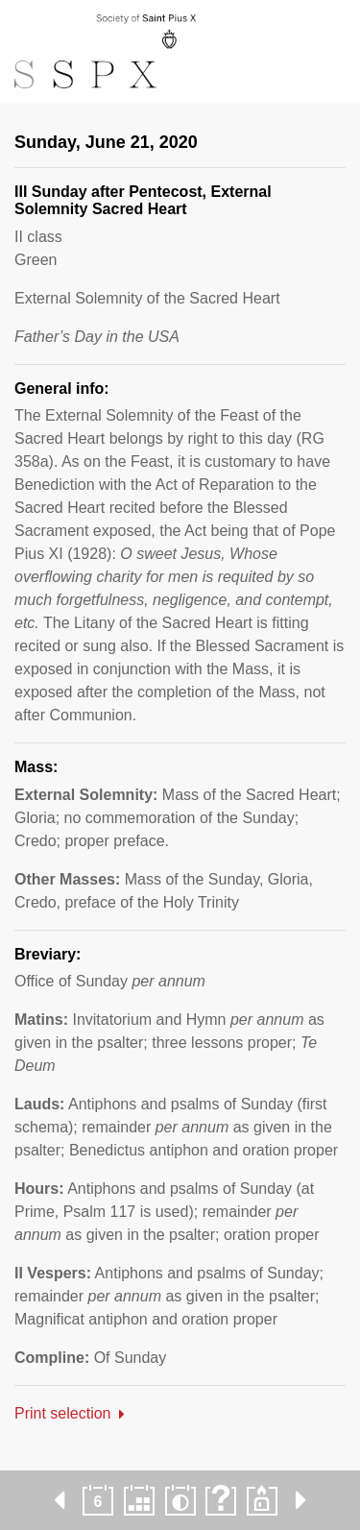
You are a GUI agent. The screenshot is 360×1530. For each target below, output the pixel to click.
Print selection (62, 1413)
